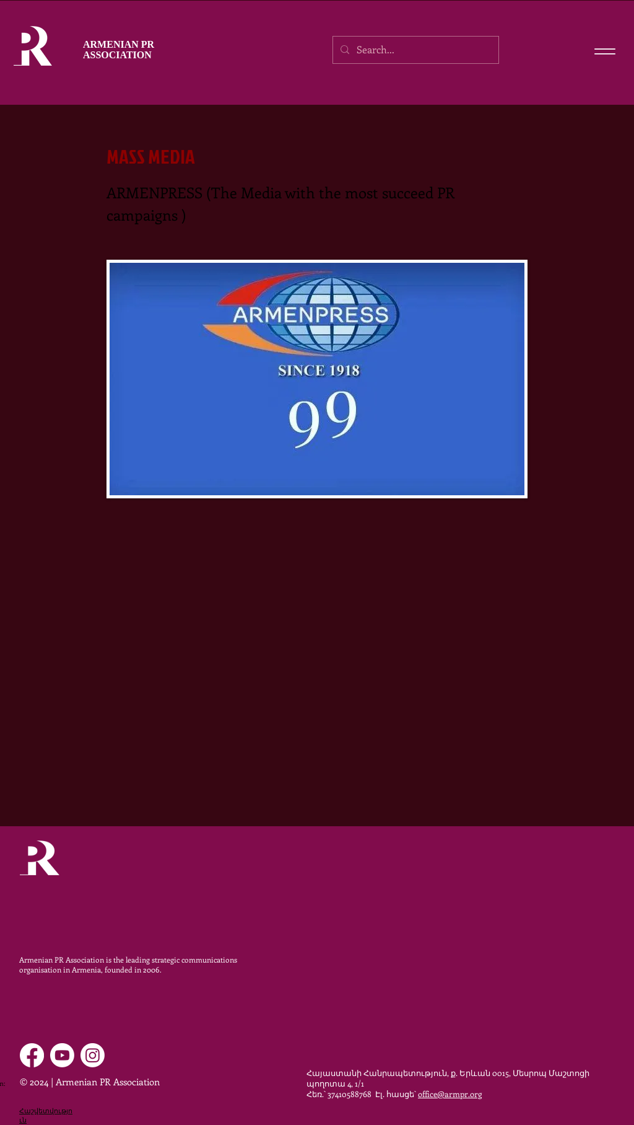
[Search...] (414, 50)
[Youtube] (62, 1055)
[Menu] (604, 51)
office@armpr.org (450, 1093)
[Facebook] (32, 1055)
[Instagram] (92, 1055)
